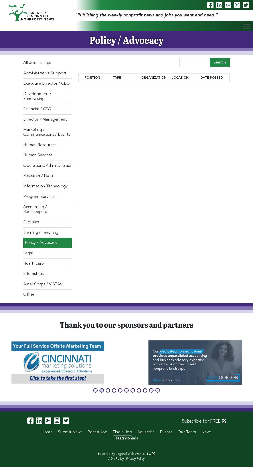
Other (28, 294)
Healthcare (33, 264)
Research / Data (38, 176)
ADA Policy (116, 458)
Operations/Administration (47, 166)
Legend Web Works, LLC (135, 453)
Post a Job (97, 432)
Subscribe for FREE (204, 421)
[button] (95, 390)
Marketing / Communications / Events (46, 132)
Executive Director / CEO (46, 83)
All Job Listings (37, 63)
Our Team (187, 432)
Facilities (31, 222)
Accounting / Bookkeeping (35, 209)
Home (47, 432)
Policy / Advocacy (41, 243)
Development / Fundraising (37, 96)
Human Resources (40, 145)
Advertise (146, 432)
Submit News (70, 432)
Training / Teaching (40, 232)
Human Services (38, 155)
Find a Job (122, 432)
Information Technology (45, 186)
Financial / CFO (37, 109)
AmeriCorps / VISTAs (42, 284)
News (206, 432)
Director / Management (45, 119)
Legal (28, 253)
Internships (33, 274)
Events (166, 432)
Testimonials (126, 438)
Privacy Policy (135, 458)
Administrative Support (44, 73)
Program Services (39, 197)
